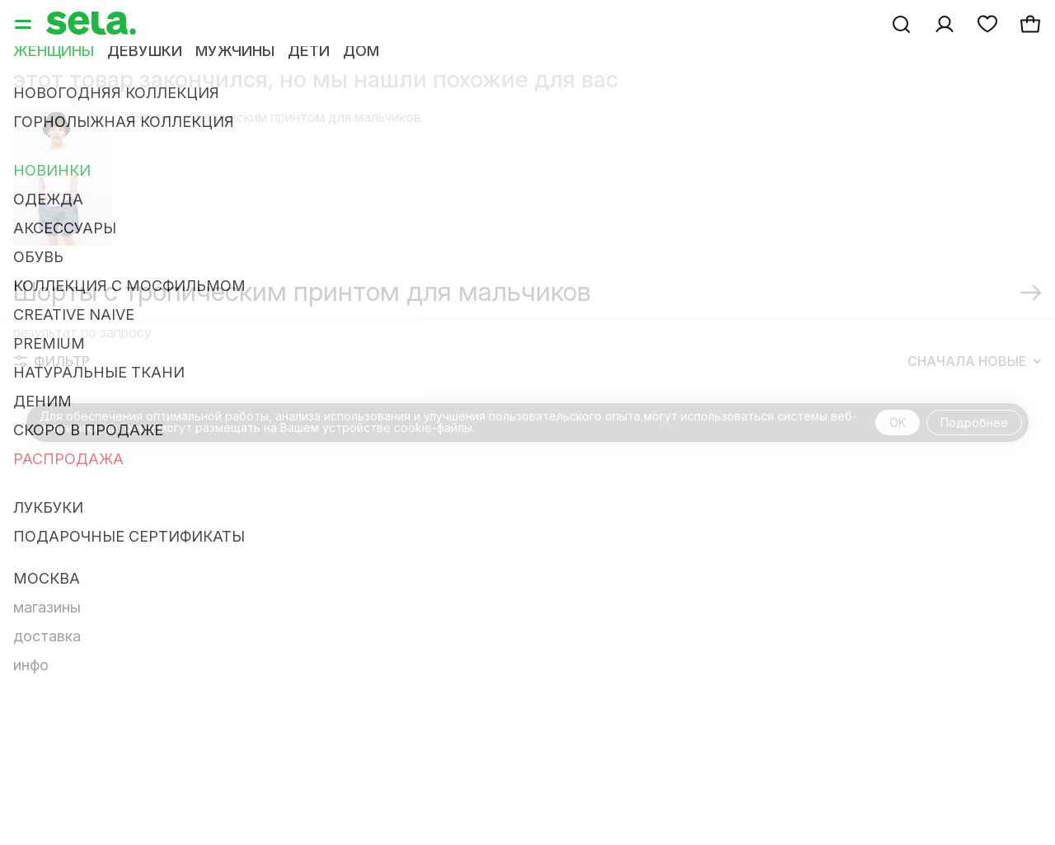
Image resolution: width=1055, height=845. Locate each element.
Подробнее (974, 422)
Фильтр (52, 361)
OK (897, 422)
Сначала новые (974, 361)
